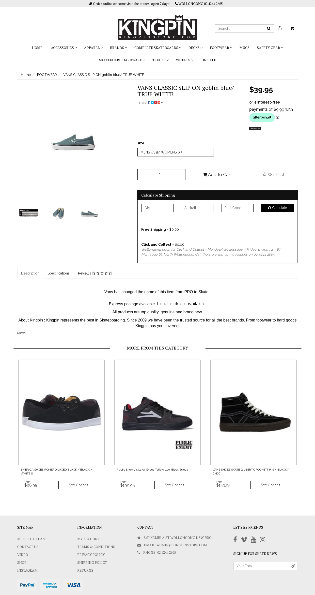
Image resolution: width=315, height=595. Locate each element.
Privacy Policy (91, 554)
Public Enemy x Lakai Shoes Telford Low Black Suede (152, 469)
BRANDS (118, 47)
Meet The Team (31, 538)
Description (30, 273)
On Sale (209, 60)
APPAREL (93, 47)
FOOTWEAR (221, 47)
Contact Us (27, 546)
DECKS (196, 47)
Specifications (59, 273)
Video (22, 554)
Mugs (244, 47)
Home (37, 47)
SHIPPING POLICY (92, 562)
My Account (88, 538)
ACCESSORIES (64, 47)
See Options (78, 485)
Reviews (95, 273)
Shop (22, 562)
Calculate (277, 208)
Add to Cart (217, 174)
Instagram (27, 570)
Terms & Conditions (96, 546)
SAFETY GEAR (270, 47)
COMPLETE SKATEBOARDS (157, 47)
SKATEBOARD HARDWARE (122, 60)
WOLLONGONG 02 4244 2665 (199, 3)
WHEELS (184, 60)
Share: (151, 102)
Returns (85, 570)
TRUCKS (160, 60)
